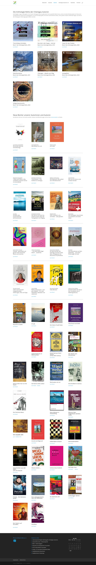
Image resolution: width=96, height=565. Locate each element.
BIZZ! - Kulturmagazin (37, 543)
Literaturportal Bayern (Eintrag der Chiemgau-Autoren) (45, 539)
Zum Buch (70, 183)
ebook (38, 385)
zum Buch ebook (73, 469)
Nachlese (73, 2)
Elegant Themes (19, 563)
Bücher (55, 2)
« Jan (70, 550)
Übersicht (44, 2)
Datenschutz (23, 560)
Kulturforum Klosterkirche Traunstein (41, 545)
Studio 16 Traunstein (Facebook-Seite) (41, 549)
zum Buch (15, 47)
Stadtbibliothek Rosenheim (38, 551)
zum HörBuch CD (17, 436)
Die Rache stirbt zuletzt (37, 383)
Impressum (15, 560)
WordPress (28, 563)
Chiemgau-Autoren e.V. (64, 2)
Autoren (50, 2)
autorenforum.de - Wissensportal (40, 541)
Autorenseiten (54, 117)
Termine (78, 2)
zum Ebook (70, 497)
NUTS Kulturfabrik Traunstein (39, 547)
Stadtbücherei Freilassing (38, 553)
